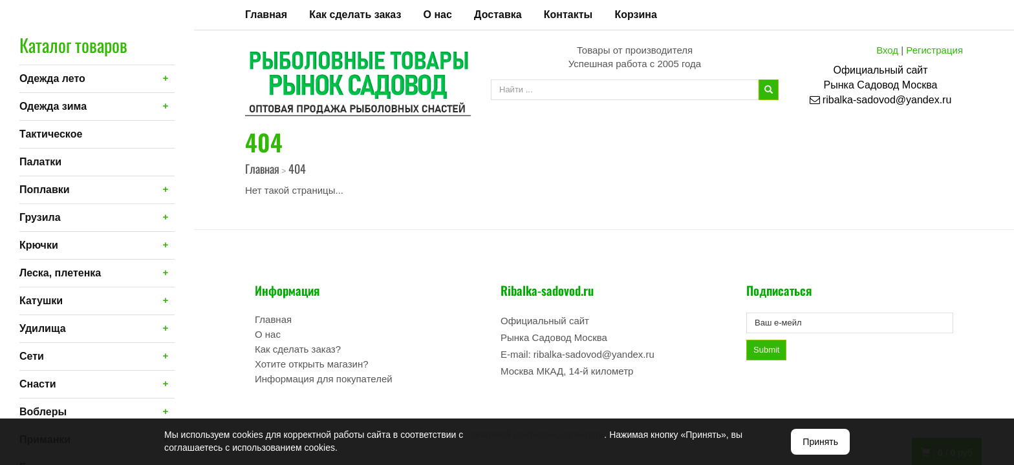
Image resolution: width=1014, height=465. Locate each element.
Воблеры (43, 411)
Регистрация (934, 50)
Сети (31, 356)
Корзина (635, 14)
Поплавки (44, 189)
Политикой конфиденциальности (535, 434)
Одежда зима (53, 106)
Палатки (40, 161)
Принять (820, 442)
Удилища (42, 328)
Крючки (38, 245)
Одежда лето (52, 78)
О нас (438, 14)
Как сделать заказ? (298, 349)
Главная (266, 14)
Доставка (498, 14)
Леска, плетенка (60, 272)
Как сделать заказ (355, 14)
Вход (887, 50)
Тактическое (50, 134)
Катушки (41, 300)
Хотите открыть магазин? (312, 363)
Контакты (568, 14)
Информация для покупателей (324, 378)
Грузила (40, 217)
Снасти (37, 383)
